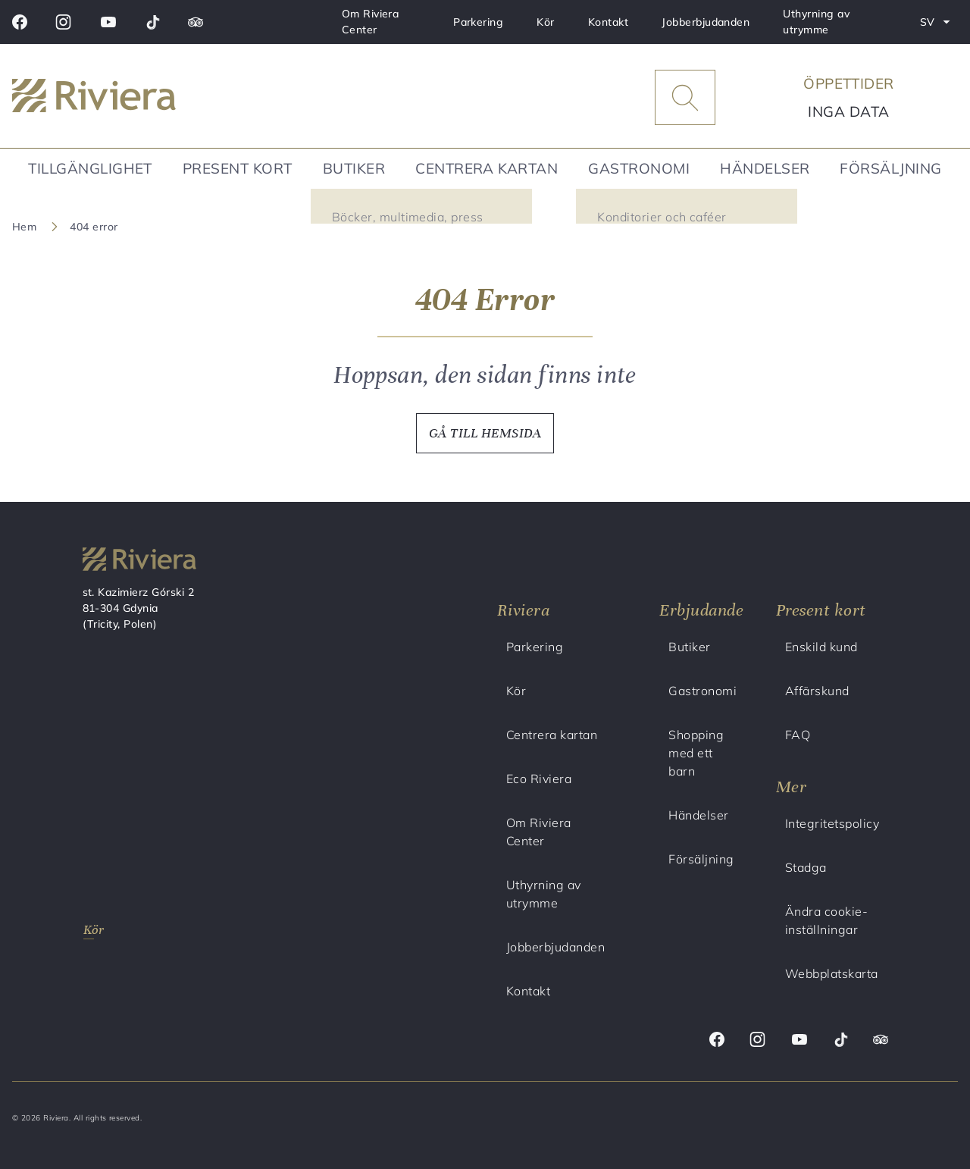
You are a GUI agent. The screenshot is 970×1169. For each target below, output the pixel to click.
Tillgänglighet (90, 168)
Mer (791, 786)
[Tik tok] (153, 22)
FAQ (797, 734)
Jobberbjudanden (705, 22)
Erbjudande (701, 610)
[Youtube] (108, 22)
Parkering (478, 22)
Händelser (764, 168)
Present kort (238, 168)
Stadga (806, 867)
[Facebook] (19, 22)
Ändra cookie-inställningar (826, 920)
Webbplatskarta (831, 973)
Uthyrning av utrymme (816, 21)
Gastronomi (639, 168)
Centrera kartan (486, 168)
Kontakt (608, 22)
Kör (545, 22)
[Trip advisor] (195, 22)
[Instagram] (63, 22)
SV (938, 25)
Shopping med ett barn (696, 753)
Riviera (523, 610)
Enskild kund (821, 646)
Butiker (354, 168)
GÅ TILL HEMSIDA (485, 433)
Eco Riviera (538, 778)
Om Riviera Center (370, 21)
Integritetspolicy (832, 823)
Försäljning (890, 168)
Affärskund (817, 690)
